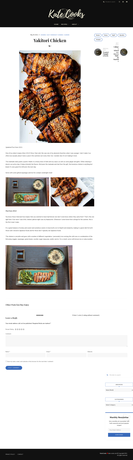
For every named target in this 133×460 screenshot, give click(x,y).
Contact (20, 454)
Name (8, 352)
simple (99, 39)
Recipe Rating (10, 329)
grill (114, 35)
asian (98, 35)
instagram (119, 2)
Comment (8, 334)
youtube (127, 2)
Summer (66, 35)
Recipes (64, 24)
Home (56, 24)
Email (48, 352)
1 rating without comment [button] (90, 315)
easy (106, 35)
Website (89, 352)
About (74, 24)
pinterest (123, 2)
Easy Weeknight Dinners (55, 35)
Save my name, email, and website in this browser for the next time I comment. (30, 361)
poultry (122, 35)
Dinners (43, 35)
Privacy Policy (10, 454)
